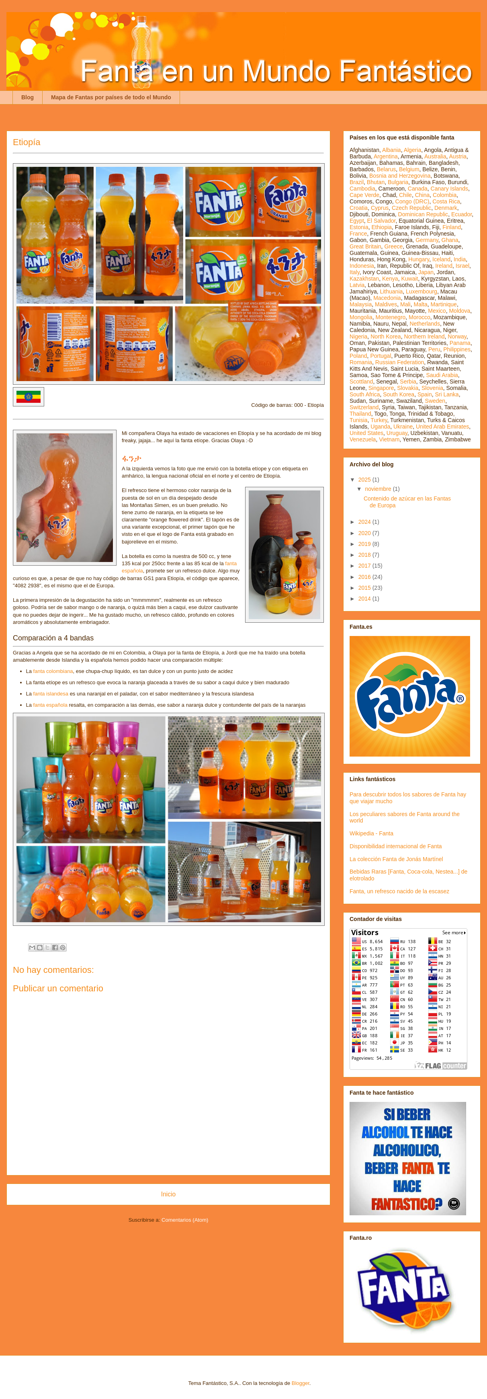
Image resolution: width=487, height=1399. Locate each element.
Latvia (357, 285)
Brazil (357, 182)
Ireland (443, 266)
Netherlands (424, 323)
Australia (435, 156)
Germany (426, 240)
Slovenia (432, 388)
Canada (418, 188)
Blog (27, 97)
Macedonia (387, 298)
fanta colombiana (53, 671)
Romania (361, 362)
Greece (393, 246)
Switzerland (364, 407)
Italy (355, 272)
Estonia (359, 227)
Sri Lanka (447, 394)
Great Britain (365, 246)
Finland (451, 227)
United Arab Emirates (442, 426)
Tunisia (359, 420)
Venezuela (363, 439)
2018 (365, 555)
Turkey (378, 420)
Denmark (445, 208)
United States (366, 433)
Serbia (408, 381)
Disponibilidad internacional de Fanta (396, 846)
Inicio (168, 1194)
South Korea (398, 394)
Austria (458, 156)
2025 (365, 479)
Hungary (418, 259)
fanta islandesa (50, 694)
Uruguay (397, 433)
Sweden (435, 401)
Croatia (359, 208)
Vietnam (389, 439)
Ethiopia (381, 227)
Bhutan (376, 182)
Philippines (457, 349)
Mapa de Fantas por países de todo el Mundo (111, 97)
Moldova (459, 311)
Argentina (386, 156)
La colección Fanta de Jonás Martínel (396, 859)
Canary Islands (449, 188)
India (460, 259)
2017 (365, 565)
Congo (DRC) (412, 201)
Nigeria (358, 336)
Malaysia (361, 304)
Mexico (437, 311)
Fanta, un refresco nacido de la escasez (399, 891)
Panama (460, 343)
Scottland (361, 381)
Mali (405, 304)
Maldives (386, 304)
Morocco (419, 317)
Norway (457, 336)
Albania (391, 150)
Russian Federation (399, 362)
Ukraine (403, 426)
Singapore (381, 388)
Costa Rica (446, 201)
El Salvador (381, 220)
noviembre (379, 489)
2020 (365, 533)
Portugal (380, 356)
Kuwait (409, 278)
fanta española (50, 705)
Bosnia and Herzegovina (400, 175)
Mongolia (361, 317)
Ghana (450, 240)
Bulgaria (398, 182)
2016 (365, 577)
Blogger (300, 1383)
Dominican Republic (423, 214)
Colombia (444, 195)
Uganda (380, 426)
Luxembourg (421, 291)
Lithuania (391, 291)
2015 (365, 588)
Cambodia (362, 188)
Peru (434, 349)
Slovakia (407, 388)
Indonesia (362, 266)
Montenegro (391, 317)
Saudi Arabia (442, 375)
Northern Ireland (424, 336)
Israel (462, 266)
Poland (358, 356)
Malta (421, 304)
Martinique (444, 304)
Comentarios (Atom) (185, 1220)
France (358, 233)
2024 (365, 522)
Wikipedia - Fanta (371, 833)
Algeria (413, 150)
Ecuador (461, 214)
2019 (365, 544)
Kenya (390, 278)
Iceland (441, 259)
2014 (365, 598)
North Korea (385, 336)
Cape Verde (364, 195)
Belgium (409, 169)
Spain (424, 394)
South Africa (365, 394)
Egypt (357, 220)
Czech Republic (411, 208)
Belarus (386, 169)
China (422, 195)
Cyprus (380, 208)
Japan (426, 272)
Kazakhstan (364, 278)
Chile (405, 195)
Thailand (360, 413)
